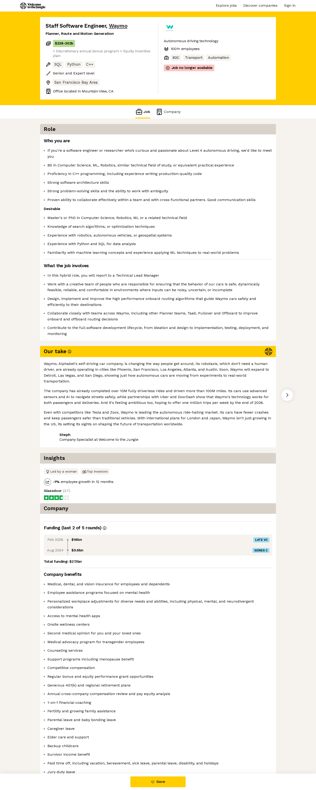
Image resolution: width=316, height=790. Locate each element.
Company (168, 111)
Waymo (118, 26)
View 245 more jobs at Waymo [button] (104, 446)
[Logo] (32, 6)
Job (142, 111)
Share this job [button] (58, 446)
